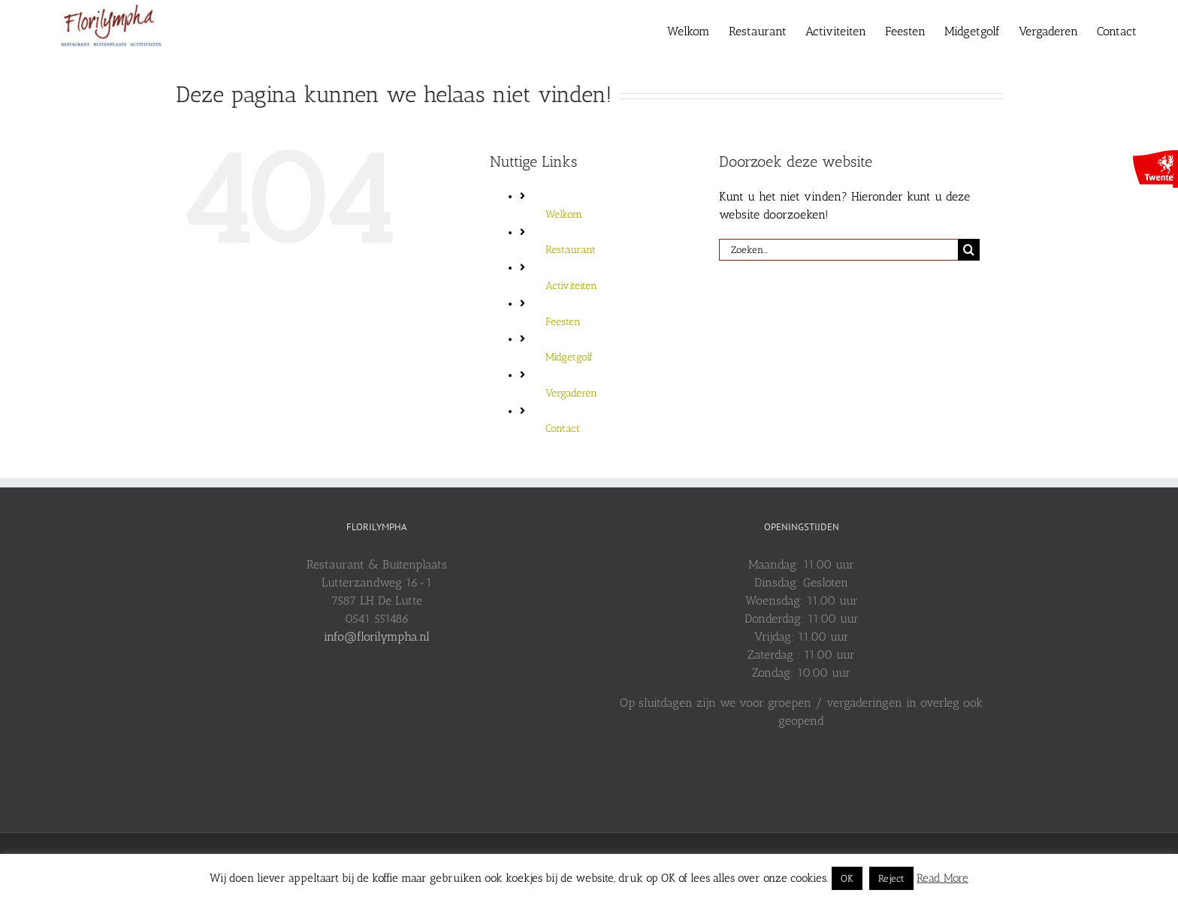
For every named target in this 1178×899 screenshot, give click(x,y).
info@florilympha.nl (377, 636)
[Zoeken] (969, 250)
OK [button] (847, 878)
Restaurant (570, 249)
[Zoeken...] (838, 250)
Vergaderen (571, 393)
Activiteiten (571, 285)
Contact (562, 428)
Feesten (563, 321)
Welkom (563, 214)
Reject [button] (891, 878)
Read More (942, 878)
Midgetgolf (569, 357)
